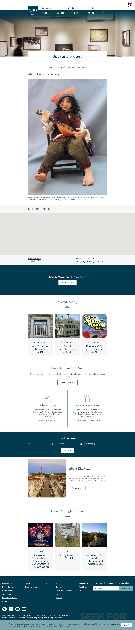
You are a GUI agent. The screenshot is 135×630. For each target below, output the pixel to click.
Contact (59, 598)
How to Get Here (8, 587)
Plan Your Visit (59, 67)
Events (60, 13)
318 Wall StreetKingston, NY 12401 (36, 260)
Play (94, 551)
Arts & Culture (40, 342)
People (40, 551)
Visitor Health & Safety (64, 591)
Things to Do (69, 67)
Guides (4, 601)
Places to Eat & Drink (9, 598)
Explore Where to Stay (47, 420)
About (91, 13)
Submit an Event (31, 587)
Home (50, 67)
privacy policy (21, 626)
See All (67, 307)
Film (93, 8)
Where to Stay (7, 591)
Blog (75, 13)
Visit (44, 13)
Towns (58, 587)
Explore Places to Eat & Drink (87, 420)
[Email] (106, 588)
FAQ (57, 594)
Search (67, 450)
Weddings (71, 8)
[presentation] (106, 594)
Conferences (46, 8)
